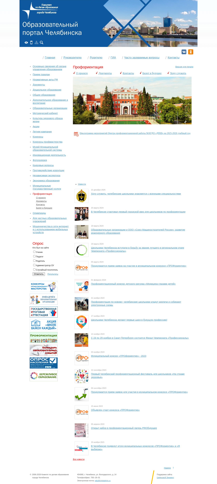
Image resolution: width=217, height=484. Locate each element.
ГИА (113, 57)
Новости (82, 184)
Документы (105, 73)
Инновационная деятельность (49, 155)
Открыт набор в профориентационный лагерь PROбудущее (124, 428)
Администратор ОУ (43, 265)
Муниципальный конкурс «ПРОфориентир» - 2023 (118, 356)
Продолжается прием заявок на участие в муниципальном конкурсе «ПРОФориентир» (138, 265)
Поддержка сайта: (164, 478)
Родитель (39, 261)
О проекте (82, 73)
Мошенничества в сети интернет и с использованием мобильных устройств (51, 229)
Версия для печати (184, 67)
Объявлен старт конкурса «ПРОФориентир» (115, 410)
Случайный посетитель (45, 269)
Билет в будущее (152, 73)
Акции (36, 126)
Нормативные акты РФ (45, 79)
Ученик (38, 252)
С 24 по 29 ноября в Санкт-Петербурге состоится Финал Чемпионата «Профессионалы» (140, 338)
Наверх (167, 468)
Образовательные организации (50, 108)
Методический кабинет (45, 113)
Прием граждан (41, 74)
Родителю (96, 57)
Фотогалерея (40, 160)
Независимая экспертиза (46, 175)
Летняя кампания (42, 131)
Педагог (38, 256)
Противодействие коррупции (48, 170)
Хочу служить (178, 73)
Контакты (173, 57)
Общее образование (44, 95)
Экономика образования (46, 180)
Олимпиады (39, 213)
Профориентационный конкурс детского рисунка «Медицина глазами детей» (133, 283)
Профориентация (42, 194)
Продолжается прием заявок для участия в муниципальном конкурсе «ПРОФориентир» (139, 392)
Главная (50, 57)
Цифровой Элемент (165, 481)
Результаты (52, 274)
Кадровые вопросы (43, 165)
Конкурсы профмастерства (47, 141)
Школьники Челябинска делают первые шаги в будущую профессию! (129, 320)
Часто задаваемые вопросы (142, 57)
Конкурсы (38, 136)
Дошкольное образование (47, 89)
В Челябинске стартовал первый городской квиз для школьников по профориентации (138, 211)
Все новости (78, 459)
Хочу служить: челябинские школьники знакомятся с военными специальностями (136, 193)
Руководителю (72, 57)
